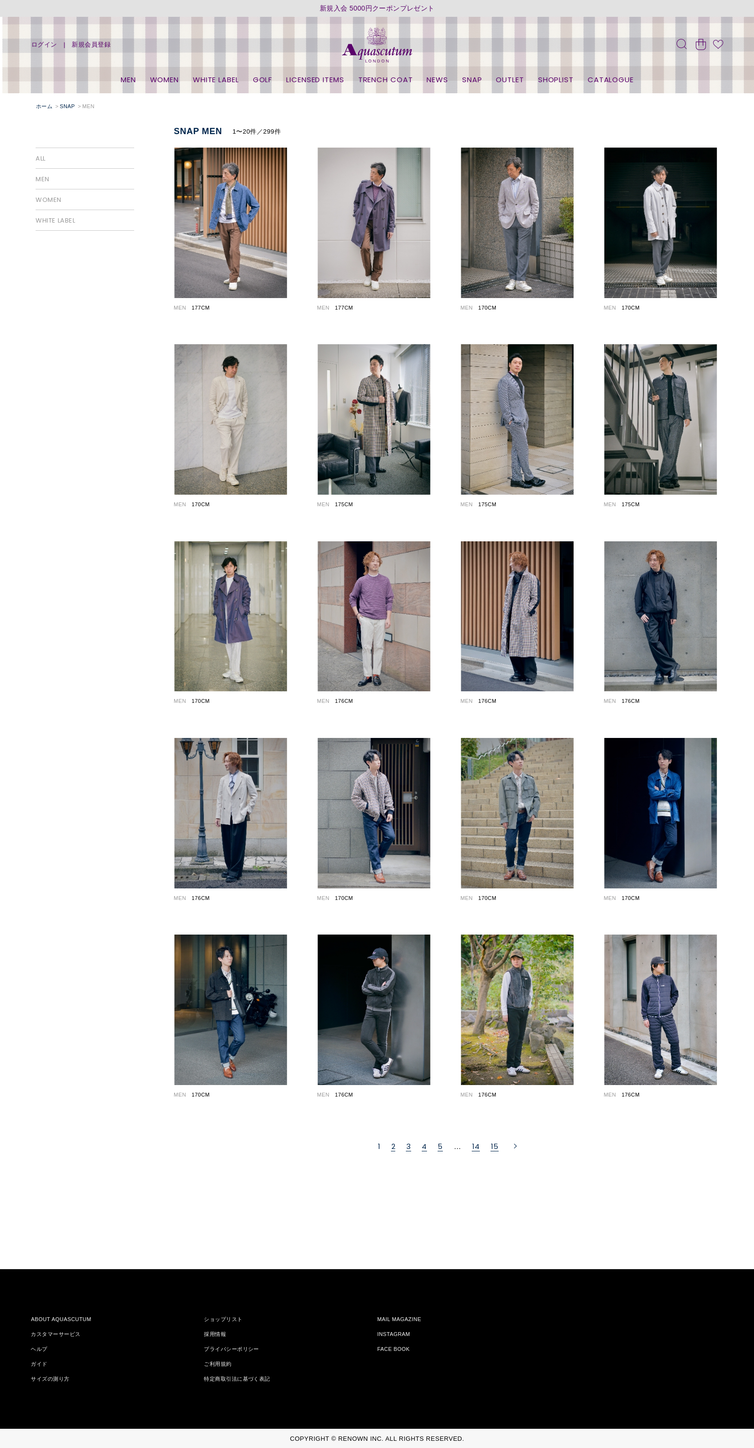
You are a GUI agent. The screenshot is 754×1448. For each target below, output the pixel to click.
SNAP (472, 80)
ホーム (44, 106)
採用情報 (215, 1334)
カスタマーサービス (55, 1334)
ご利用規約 (217, 1364)
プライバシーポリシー (231, 1349)
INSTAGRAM (393, 1334)
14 (476, 1146)
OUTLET (510, 80)
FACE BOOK (393, 1349)
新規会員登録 (91, 44)
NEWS (437, 80)
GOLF (263, 80)
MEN (128, 80)
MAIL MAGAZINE (399, 1319)
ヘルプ (39, 1349)
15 (495, 1146)
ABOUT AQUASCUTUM (61, 1319)
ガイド (39, 1364)
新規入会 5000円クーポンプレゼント (377, 8)
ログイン (44, 44)
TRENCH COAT (385, 80)
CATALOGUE (611, 80)
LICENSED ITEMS (315, 80)
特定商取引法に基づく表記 (237, 1379)
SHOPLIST (556, 80)
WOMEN (164, 80)
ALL (41, 158)
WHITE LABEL (216, 80)
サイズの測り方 (50, 1379)
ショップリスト (223, 1319)
